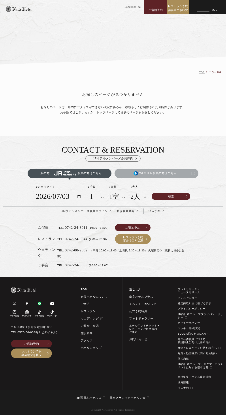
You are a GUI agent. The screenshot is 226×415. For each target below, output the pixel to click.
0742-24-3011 (76, 227)
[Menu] (207, 7)
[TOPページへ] (19, 9)
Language (132, 6)
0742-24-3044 (76, 239)
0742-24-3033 (76, 265)
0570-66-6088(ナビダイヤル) (37, 332)
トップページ (105, 112)
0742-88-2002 (76, 250)
